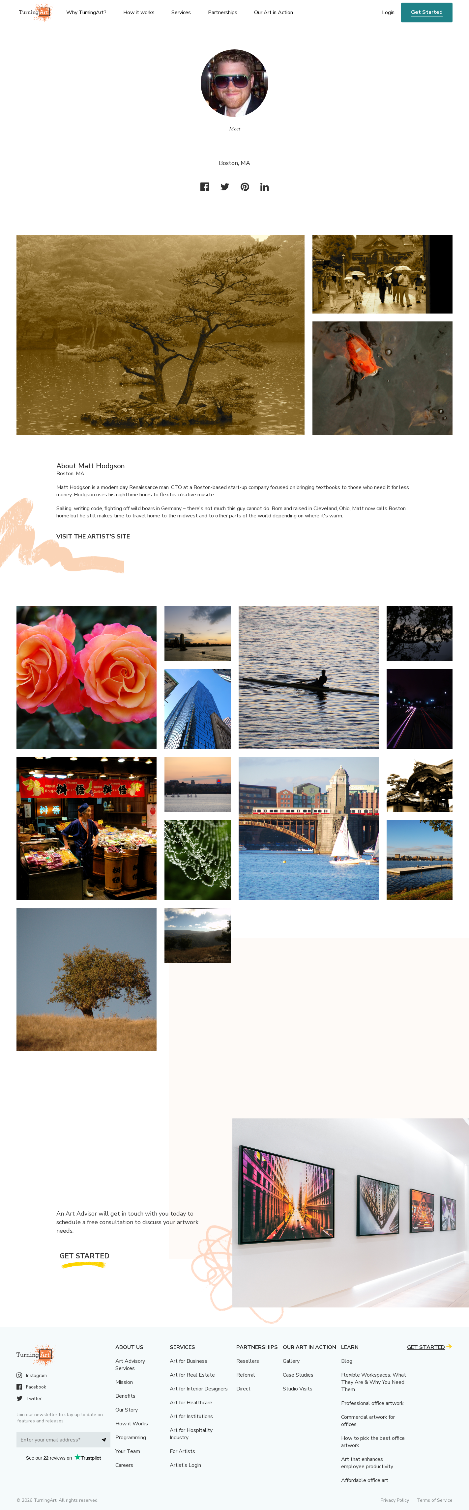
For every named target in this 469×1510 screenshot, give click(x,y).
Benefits (125, 1396)
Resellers (247, 1361)
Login (388, 12)
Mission (124, 1382)
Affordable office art (364, 1480)
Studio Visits (297, 1388)
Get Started (427, 12)
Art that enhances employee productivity (367, 1463)
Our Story (126, 1410)
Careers (124, 1465)
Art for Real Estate (192, 1375)
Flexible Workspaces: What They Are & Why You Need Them (373, 1382)
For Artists (182, 1451)
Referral (245, 1375)
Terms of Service (435, 1500)
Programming (130, 1437)
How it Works (131, 1423)
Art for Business (188, 1361)
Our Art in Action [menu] (273, 12)
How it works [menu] (139, 12)
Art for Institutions (191, 1416)
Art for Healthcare (191, 1402)
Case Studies (298, 1375)
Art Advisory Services (130, 1365)
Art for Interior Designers (199, 1388)
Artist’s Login (185, 1465)
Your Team (127, 1451)
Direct (243, 1388)
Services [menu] (181, 12)
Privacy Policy (395, 1500)
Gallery (291, 1361)
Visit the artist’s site (93, 536)
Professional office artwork (372, 1403)
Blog (346, 1361)
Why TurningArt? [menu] (86, 12)
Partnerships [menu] (222, 12)
